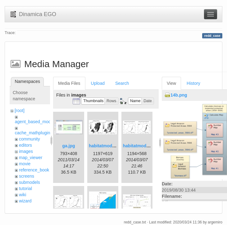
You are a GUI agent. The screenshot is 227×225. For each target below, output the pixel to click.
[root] (20, 110)
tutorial (25, 188)
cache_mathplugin (32, 132)
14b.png (178, 95)
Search (122, 83)
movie (24, 163)
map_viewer (30, 157)
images (26, 151)
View (171, 83)
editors (25, 145)
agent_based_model (34, 121)
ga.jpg (68, 145)
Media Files (69, 83)
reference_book (34, 169)
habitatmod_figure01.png (115, 145)
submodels (29, 182)
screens (26, 176)
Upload (98, 83)
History (193, 83)
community (29, 138)
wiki (22, 194)
